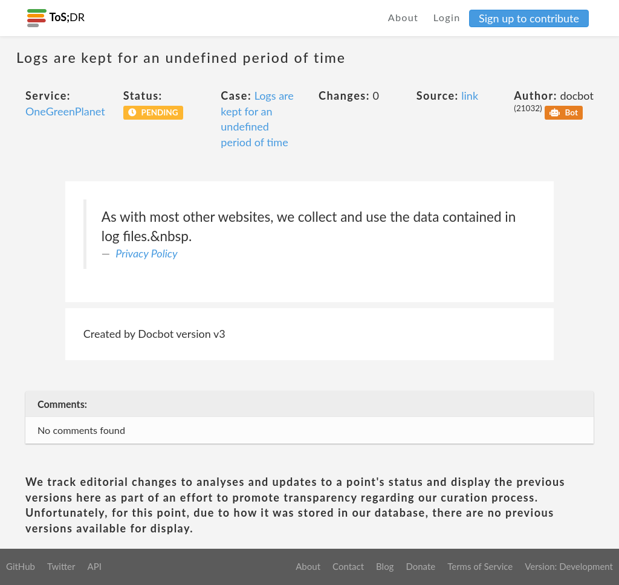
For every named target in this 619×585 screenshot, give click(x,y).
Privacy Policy (146, 253)
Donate (420, 566)
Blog (385, 566)
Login (447, 17)
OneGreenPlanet (65, 111)
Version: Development (569, 566)
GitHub (20, 566)
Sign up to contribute (529, 18)
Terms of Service (480, 566)
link (469, 95)
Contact (348, 566)
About (403, 17)
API (94, 566)
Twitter (61, 566)
